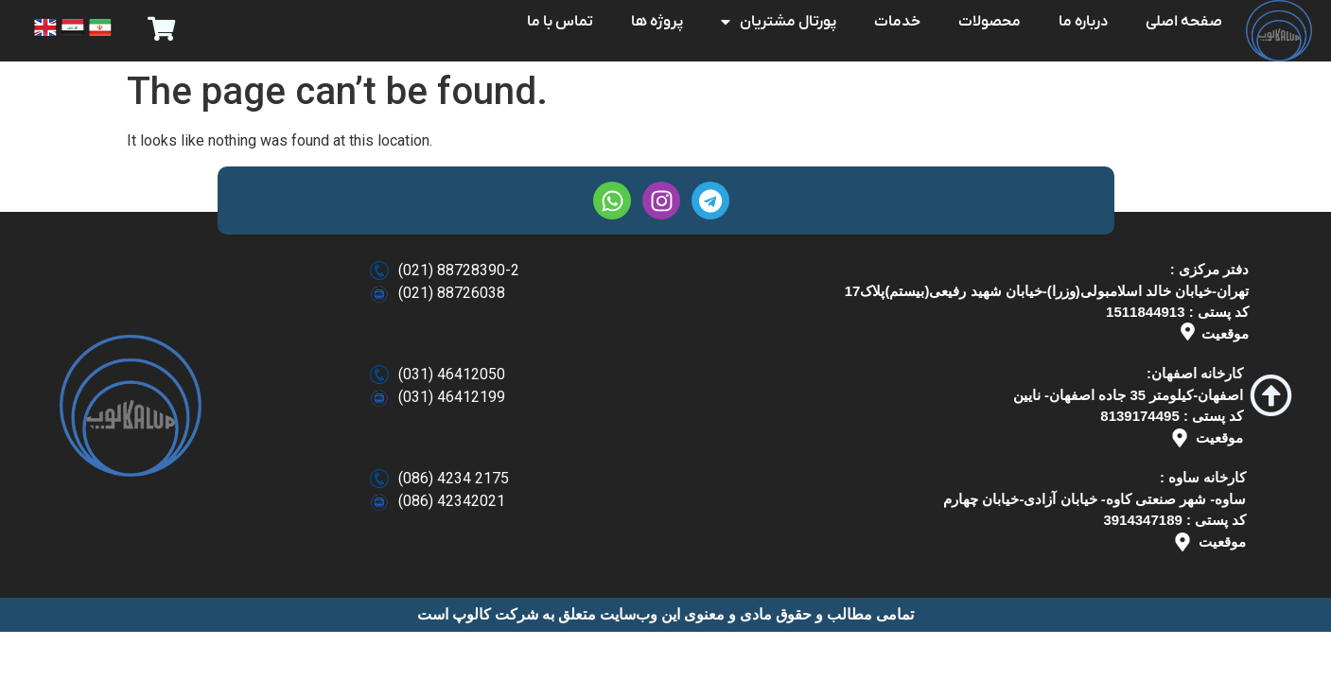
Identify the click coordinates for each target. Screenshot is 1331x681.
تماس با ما (560, 21)
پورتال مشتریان (778, 22)
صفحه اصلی (1184, 21)
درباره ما (1083, 21)
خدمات (897, 21)
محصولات (989, 21)
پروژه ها (657, 21)
